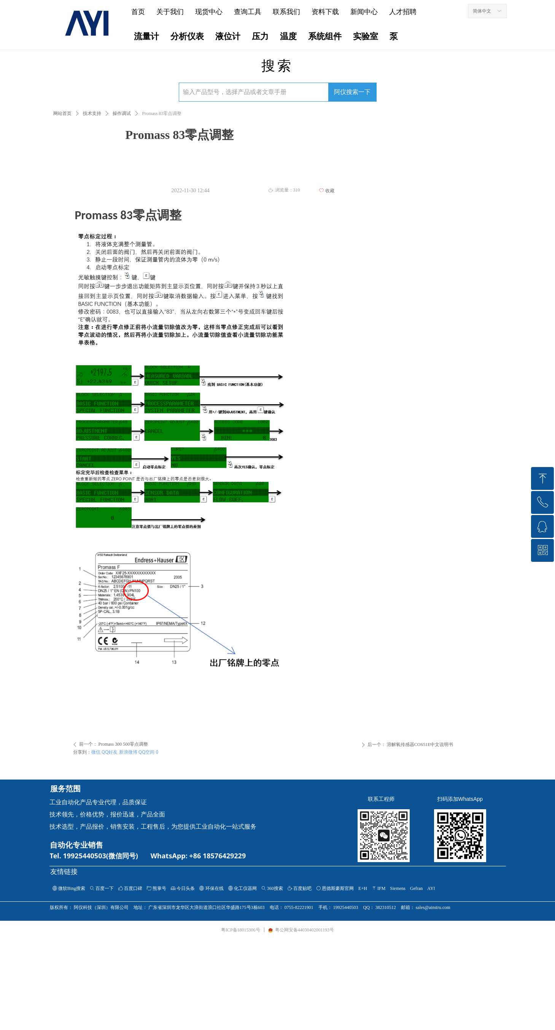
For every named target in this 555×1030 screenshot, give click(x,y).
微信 (95, 752)
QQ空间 (146, 752)
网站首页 (62, 113)
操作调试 (122, 113)
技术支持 (92, 113)
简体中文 (482, 11)
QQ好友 (110, 752)
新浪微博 (128, 752)
